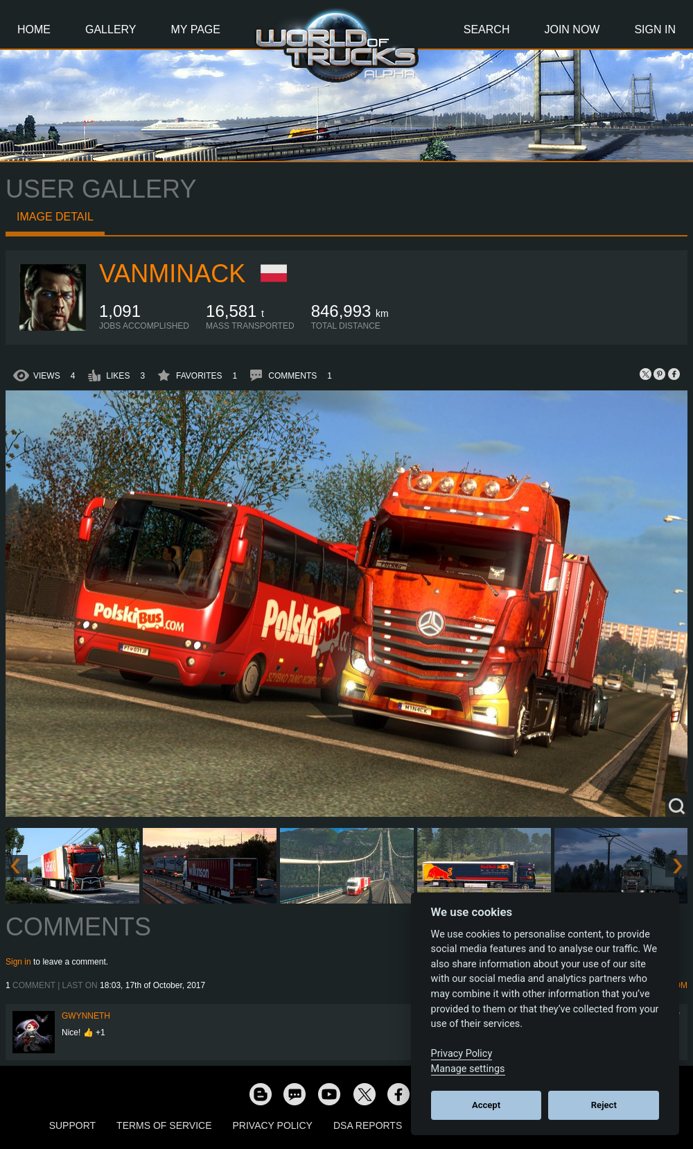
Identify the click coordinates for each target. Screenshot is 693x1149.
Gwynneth (86, 1016)
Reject (604, 1105)
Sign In (655, 29)
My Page (195, 29)
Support (72, 1125)
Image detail (55, 217)
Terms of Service (163, 1125)
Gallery (111, 29)
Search (487, 29)
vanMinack (172, 273)
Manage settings (468, 1069)
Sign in (18, 962)
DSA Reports (367, 1125)
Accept (486, 1105)
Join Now (571, 29)
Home (34, 29)
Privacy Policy (273, 1125)
